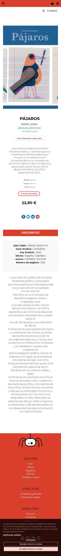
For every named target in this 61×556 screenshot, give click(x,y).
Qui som (30, 513)
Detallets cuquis (30, 477)
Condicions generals (30, 493)
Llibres (30, 467)
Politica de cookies (30, 497)
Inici (30, 463)
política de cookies (12, 535)
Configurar (30, 540)
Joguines (30, 470)
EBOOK (30, 474)
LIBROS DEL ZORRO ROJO (29, 128)
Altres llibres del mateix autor (29, 138)
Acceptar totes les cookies (31, 549)
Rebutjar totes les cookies (31, 544)
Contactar (30, 517)
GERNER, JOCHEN (29, 124)
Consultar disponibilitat (29, 194)
